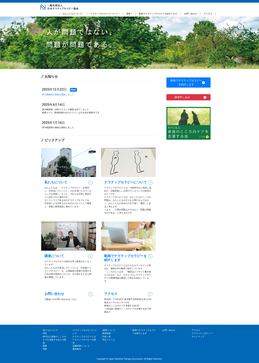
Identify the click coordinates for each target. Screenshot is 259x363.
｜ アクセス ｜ (207, 13)
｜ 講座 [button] (126, 13)
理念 (45, 333)
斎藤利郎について (80, 346)
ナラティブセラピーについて (125, 182)
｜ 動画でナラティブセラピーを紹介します (156, 13)
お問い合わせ (54, 294)
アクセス (110, 294)
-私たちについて (50, 330)
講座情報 (106, 333)
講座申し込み (190, 97)
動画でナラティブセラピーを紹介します (187, 82)
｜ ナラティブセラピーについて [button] (102, 13)
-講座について (109, 330)
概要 (45, 346)
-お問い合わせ (168, 330)
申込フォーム (108, 339)
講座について (54, 256)
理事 (45, 349)
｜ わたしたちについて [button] (70, 13)
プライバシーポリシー (202, 333)
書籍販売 (76, 349)
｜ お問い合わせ (188, 13)
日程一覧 (106, 336)
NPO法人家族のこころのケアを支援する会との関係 (54, 339)
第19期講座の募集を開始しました (58, 94)
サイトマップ (198, 336)
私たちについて (56, 182)
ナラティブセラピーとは (84, 336)
